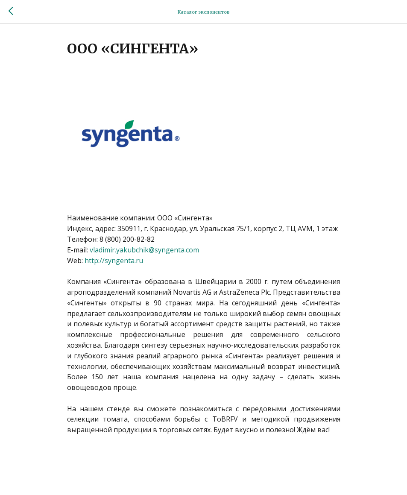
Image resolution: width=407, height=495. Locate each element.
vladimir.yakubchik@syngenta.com (144, 250)
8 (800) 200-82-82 (127, 239)
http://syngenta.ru (114, 260)
